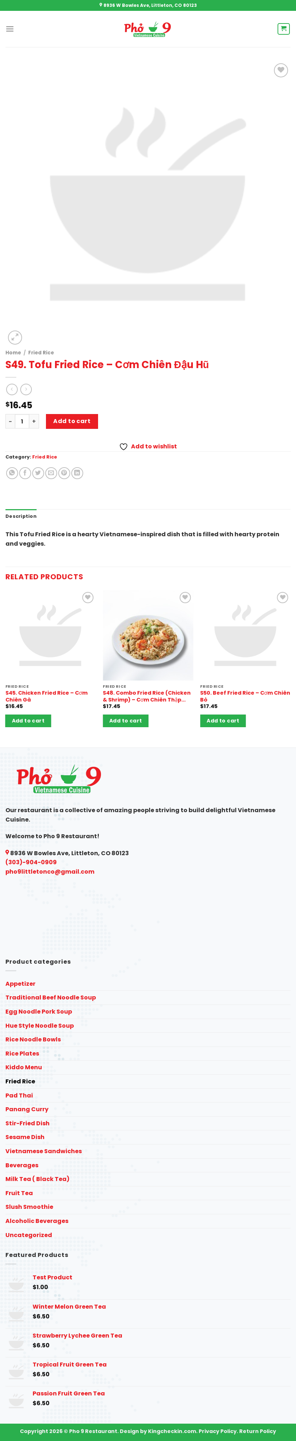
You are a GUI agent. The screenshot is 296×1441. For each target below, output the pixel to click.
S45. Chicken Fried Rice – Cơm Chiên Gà (46, 696)
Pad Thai (19, 1095)
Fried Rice (41, 352)
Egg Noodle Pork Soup (38, 1011)
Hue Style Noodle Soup (39, 1026)
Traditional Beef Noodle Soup (50, 997)
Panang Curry (26, 1109)
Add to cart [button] (28, 720)
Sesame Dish (25, 1137)
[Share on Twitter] (38, 473)
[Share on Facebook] (25, 473)
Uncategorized (28, 1235)
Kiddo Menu (23, 1067)
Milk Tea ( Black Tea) (37, 1179)
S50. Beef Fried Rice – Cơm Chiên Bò (245, 696)
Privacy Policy (218, 1431)
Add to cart (71, 421)
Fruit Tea (19, 1193)
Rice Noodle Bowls (33, 1039)
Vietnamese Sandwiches (43, 1151)
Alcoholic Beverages (36, 1221)
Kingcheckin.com (172, 1431)
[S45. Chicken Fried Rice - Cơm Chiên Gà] (50, 635)
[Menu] (9, 29)
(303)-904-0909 (31, 862)
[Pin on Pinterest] (64, 473)
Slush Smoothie (29, 1207)
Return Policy (257, 1431)
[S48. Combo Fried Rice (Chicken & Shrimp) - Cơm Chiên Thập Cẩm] (148, 635)
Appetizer (20, 984)
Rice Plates (22, 1053)
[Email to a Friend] (51, 473)
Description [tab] (21, 516)
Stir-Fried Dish (27, 1123)
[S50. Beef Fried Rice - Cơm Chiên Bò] (245, 635)
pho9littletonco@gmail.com (49, 871)
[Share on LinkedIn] (77, 473)
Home (13, 352)
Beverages (21, 1165)
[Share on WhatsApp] (12, 473)
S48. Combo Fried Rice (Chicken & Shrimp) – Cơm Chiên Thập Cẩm (147, 696)
